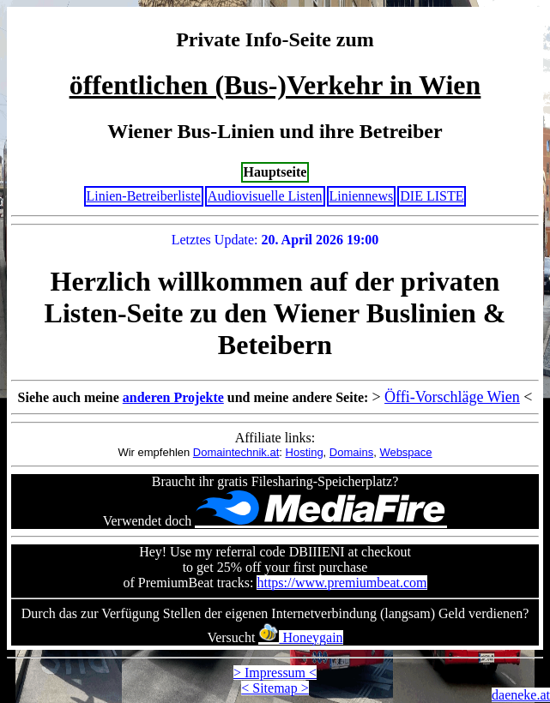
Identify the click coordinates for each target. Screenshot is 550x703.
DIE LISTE (431, 196)
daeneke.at (521, 695)
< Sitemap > (274, 688)
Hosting (304, 452)
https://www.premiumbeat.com (341, 582)
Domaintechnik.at (236, 452)
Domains (351, 452)
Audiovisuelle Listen (265, 196)
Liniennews (361, 196)
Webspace (405, 452)
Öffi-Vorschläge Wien (452, 397)
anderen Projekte (173, 397)
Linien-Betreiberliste (144, 196)
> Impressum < (275, 672)
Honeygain (300, 637)
